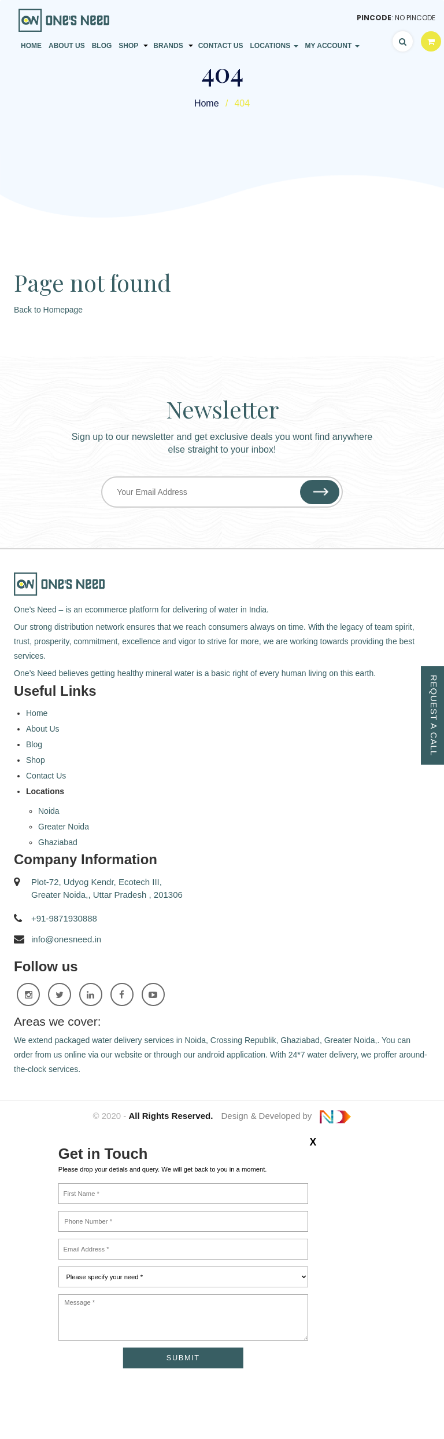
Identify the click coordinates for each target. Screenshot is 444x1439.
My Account (332, 46)
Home (31, 46)
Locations (274, 46)
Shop (128, 46)
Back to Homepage (48, 309)
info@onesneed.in (66, 939)
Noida (49, 811)
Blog (102, 46)
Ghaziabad (57, 842)
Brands (168, 46)
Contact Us (220, 46)
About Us (67, 46)
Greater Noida (63, 826)
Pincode (374, 18)
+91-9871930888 (64, 918)
